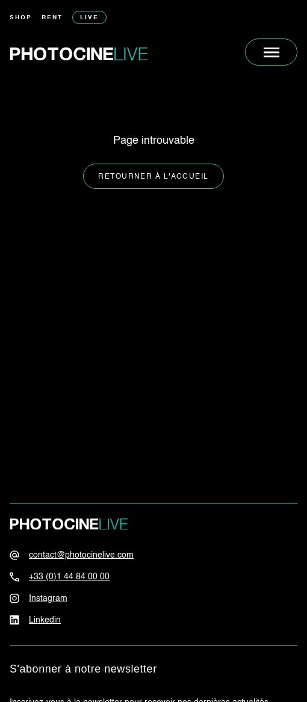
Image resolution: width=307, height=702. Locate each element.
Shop (21, 17)
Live (89, 17)
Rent (52, 17)
